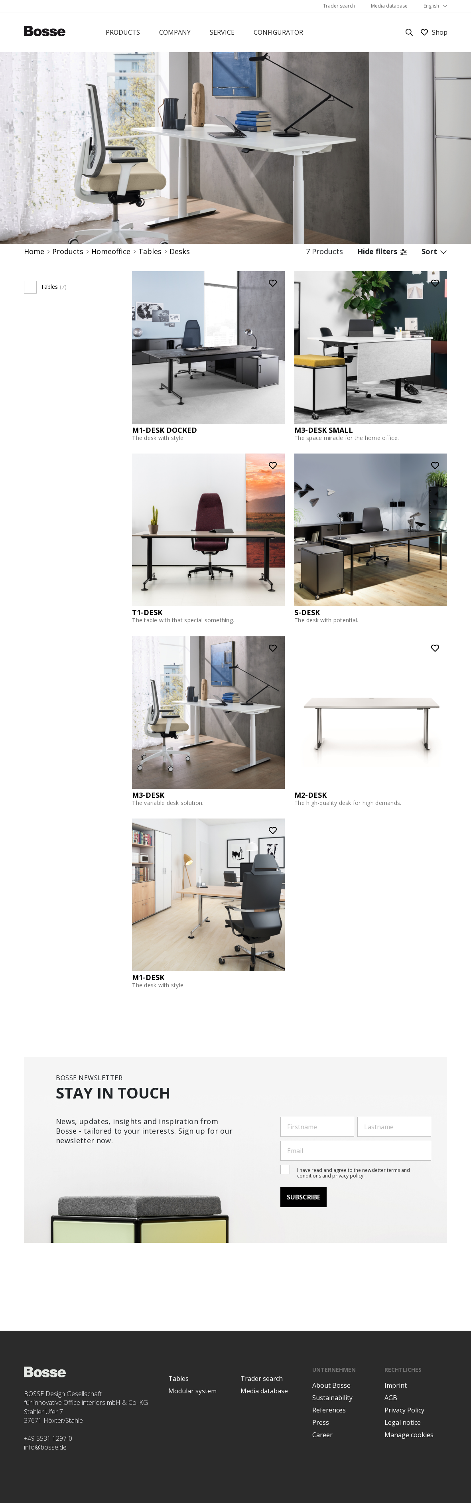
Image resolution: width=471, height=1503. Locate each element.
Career (322, 1435)
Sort (434, 251)
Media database (389, 5)
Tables (150, 251)
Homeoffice (110, 251)
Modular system (192, 1391)
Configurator (278, 32)
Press (320, 1422)
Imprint (395, 1385)
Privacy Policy (404, 1410)
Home (34, 251)
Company (175, 32)
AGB (390, 1398)
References (329, 1410)
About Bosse (331, 1385)
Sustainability (332, 1398)
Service (222, 32)
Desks (179, 251)
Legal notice (402, 1422)
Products (123, 32)
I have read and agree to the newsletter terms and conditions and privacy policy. (353, 1173)
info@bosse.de (45, 1447)
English (431, 5)
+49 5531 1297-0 (48, 1438)
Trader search (339, 5)
